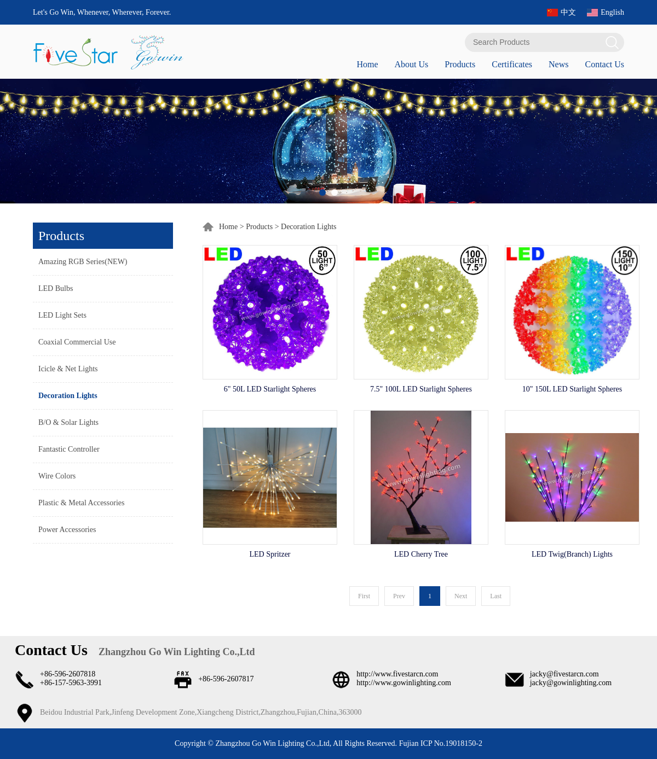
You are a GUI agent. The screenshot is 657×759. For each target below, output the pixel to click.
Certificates (512, 64)
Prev (399, 596)
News (558, 64)
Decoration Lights (67, 396)
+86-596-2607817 (225, 679)
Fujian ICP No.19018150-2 (439, 743)
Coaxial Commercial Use (77, 342)
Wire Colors (57, 476)
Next (460, 596)
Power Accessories (67, 530)
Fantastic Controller (69, 449)
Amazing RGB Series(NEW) (83, 262)
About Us (411, 64)
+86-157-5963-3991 (71, 683)
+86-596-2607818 (67, 674)
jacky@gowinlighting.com (571, 683)
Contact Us (604, 64)
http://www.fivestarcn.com (397, 674)
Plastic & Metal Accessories (81, 503)
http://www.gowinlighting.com (403, 683)
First (364, 596)
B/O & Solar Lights (68, 422)
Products (460, 64)
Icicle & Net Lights (67, 369)
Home (367, 64)
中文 (568, 12)
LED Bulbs (55, 288)
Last (496, 596)
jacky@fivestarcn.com (564, 674)
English (612, 12)
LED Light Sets (62, 315)
